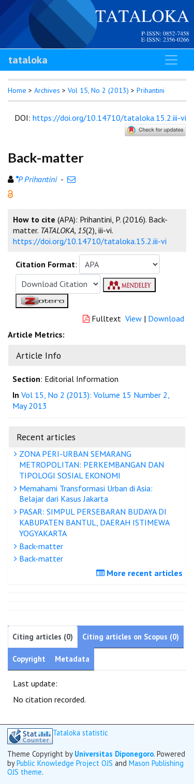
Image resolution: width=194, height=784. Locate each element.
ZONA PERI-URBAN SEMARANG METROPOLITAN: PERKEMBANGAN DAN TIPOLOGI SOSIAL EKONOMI (90, 465)
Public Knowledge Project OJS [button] (65, 763)
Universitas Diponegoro (114, 754)
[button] (10, 193)
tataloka (28, 60)
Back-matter (40, 546)
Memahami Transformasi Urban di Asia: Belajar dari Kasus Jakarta (85, 493)
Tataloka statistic (80, 733)
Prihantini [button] (151, 90)
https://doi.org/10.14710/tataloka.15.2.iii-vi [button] (90, 241)
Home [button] (17, 90)
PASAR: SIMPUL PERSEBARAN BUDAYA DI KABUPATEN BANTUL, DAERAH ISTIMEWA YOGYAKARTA (93, 522)
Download (166, 318)
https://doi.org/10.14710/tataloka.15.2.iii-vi (109, 118)
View (133, 318)
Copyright (29, 659)
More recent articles (141, 573)
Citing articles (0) (42, 637)
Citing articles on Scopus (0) (130, 637)
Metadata (72, 659)
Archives (47, 90)
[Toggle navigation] (171, 60)
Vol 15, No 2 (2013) (98, 90)
